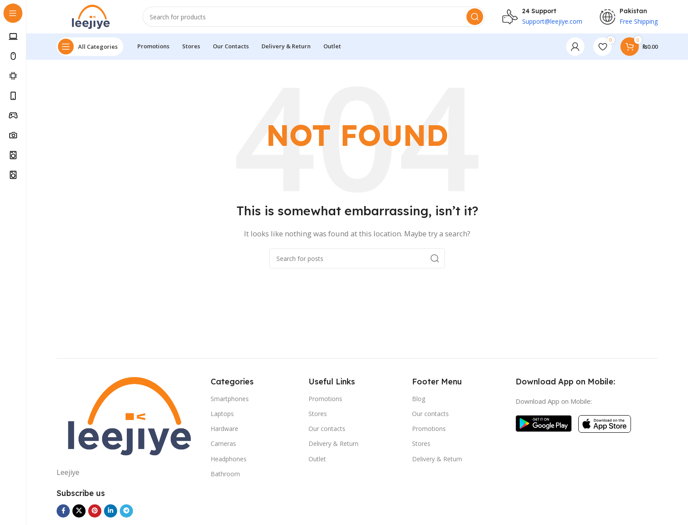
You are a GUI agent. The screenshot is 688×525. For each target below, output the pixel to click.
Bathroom (225, 475)
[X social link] (79, 512)
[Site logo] (93, 16)
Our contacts (326, 430)
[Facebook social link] (63, 512)
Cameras (223, 445)
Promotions (325, 400)
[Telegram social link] (126, 512)
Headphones (229, 460)
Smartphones (230, 400)
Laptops (222, 415)
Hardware (224, 430)
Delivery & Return (333, 445)
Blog (418, 400)
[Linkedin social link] (110, 512)
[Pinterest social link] (94, 512)
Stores (317, 415)
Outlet (317, 460)
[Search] (316, 17)
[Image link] (129, 417)
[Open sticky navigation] (90, 48)
